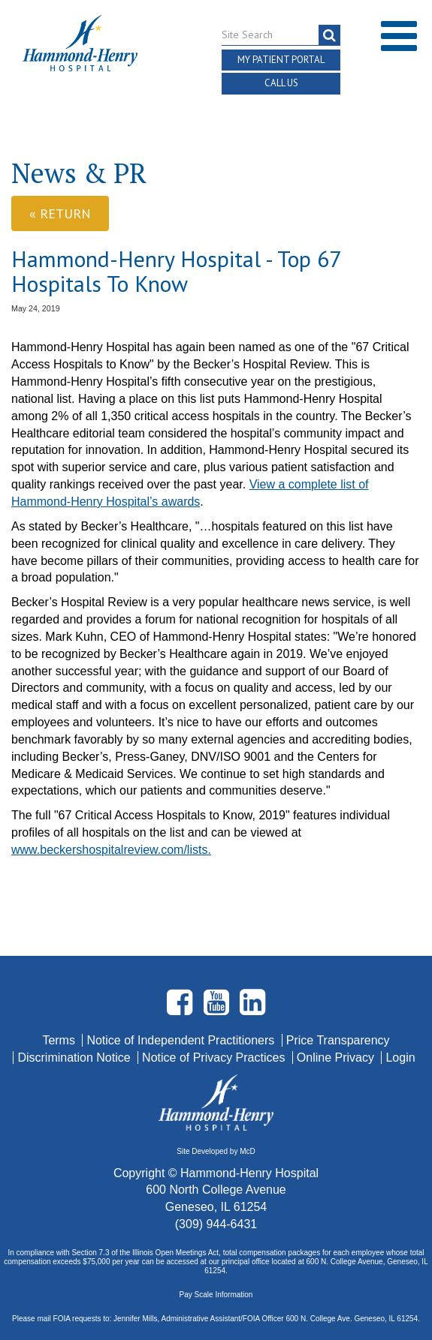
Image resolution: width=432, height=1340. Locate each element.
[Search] (329, 35)
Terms (60, 1040)
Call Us (281, 83)
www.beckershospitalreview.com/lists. (111, 849)
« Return (60, 213)
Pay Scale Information (216, 1294)
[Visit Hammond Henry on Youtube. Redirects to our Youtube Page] (218, 1008)
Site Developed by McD (216, 1151)
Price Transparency (338, 1040)
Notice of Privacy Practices (215, 1057)
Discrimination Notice (75, 1057)
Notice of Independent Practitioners (181, 1040)
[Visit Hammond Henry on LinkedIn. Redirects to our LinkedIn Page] (252, 1008)
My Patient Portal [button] (281, 59)
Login (400, 1057)
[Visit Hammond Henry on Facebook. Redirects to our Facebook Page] (181, 1008)
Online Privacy (337, 1057)
